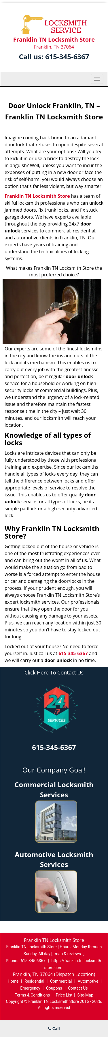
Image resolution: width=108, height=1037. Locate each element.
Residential (34, 981)
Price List (64, 995)
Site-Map (85, 995)
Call (54, 1028)
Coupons (54, 988)
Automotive (88, 981)
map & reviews (68, 953)
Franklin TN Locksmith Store (37, 196)
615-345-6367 (67, 56)
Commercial (61, 981)
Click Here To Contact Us (54, 673)
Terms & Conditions (32, 995)
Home (13, 981)
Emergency (30, 988)
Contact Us (78, 988)
